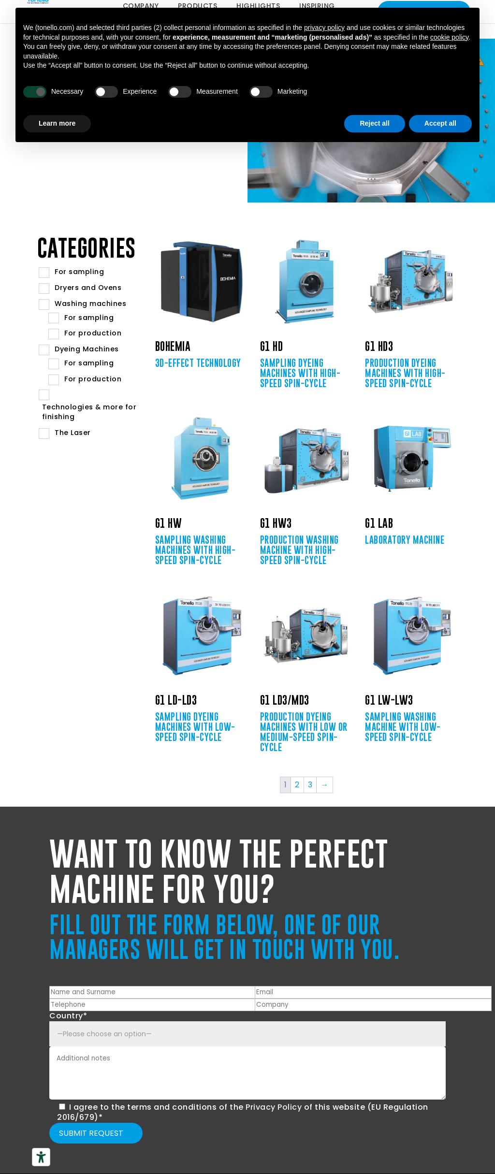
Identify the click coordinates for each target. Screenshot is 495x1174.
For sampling (79, 271)
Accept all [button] (440, 123)
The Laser (73, 432)
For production (92, 333)
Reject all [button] (374, 123)
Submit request (91, 1133)
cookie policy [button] (449, 37)
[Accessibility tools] (41, 1157)
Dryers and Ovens (88, 287)
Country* (68, 1015)
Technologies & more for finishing (89, 412)
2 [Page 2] (297, 784)
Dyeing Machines (87, 349)
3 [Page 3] (310, 784)
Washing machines (90, 303)
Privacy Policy (274, 1107)
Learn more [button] (57, 123)
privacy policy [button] (324, 27)
